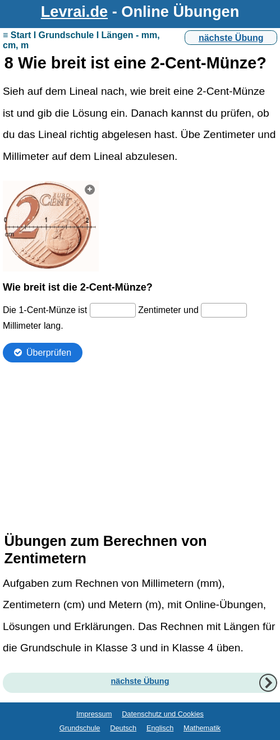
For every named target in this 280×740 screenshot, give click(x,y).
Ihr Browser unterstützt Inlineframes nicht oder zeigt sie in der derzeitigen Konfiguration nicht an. (140, 349)
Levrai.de (74, 11)
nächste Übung (231, 38)
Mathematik (202, 728)
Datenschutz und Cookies (163, 714)
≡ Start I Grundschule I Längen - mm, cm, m (81, 40)
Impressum (94, 714)
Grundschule (79, 728)
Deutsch (123, 728)
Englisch (159, 728)
